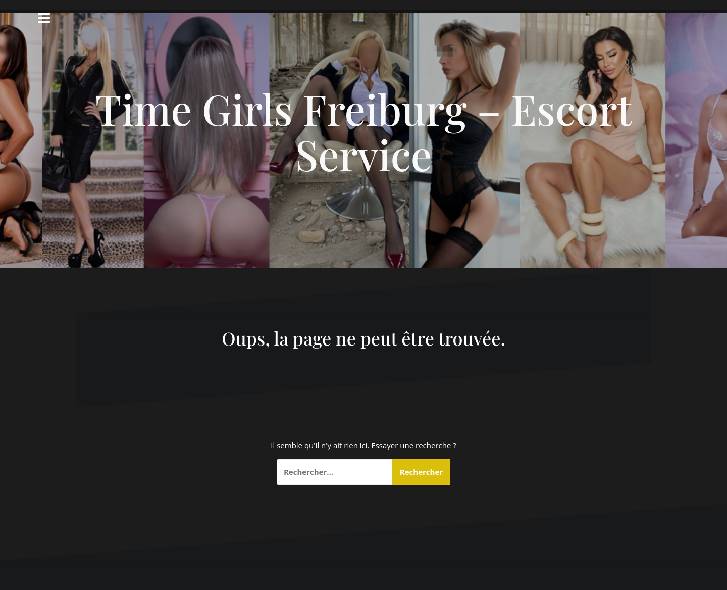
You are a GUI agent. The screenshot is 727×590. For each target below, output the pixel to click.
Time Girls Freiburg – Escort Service (363, 131)
